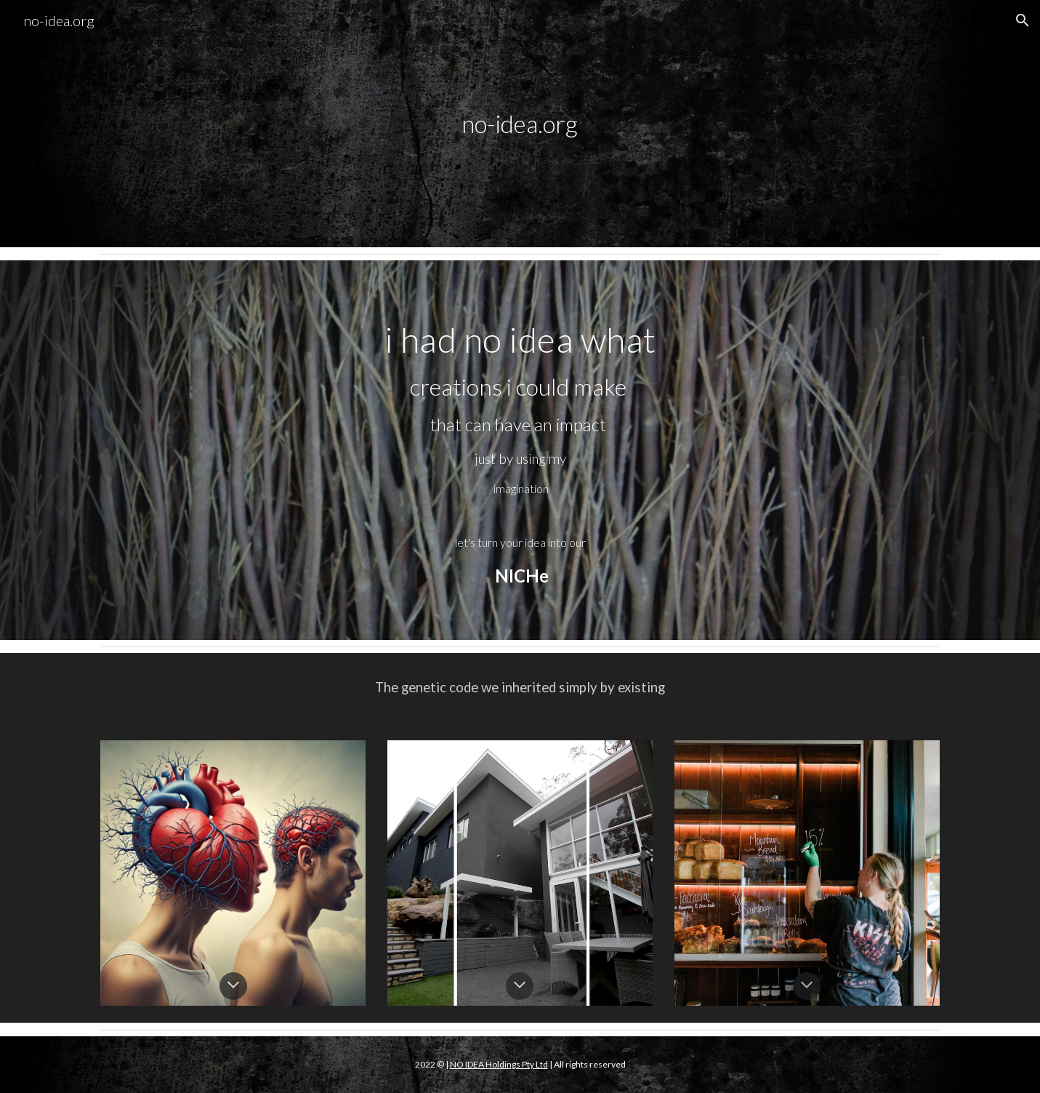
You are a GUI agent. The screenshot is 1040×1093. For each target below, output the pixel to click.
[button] (1022, 20)
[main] (520, 124)
